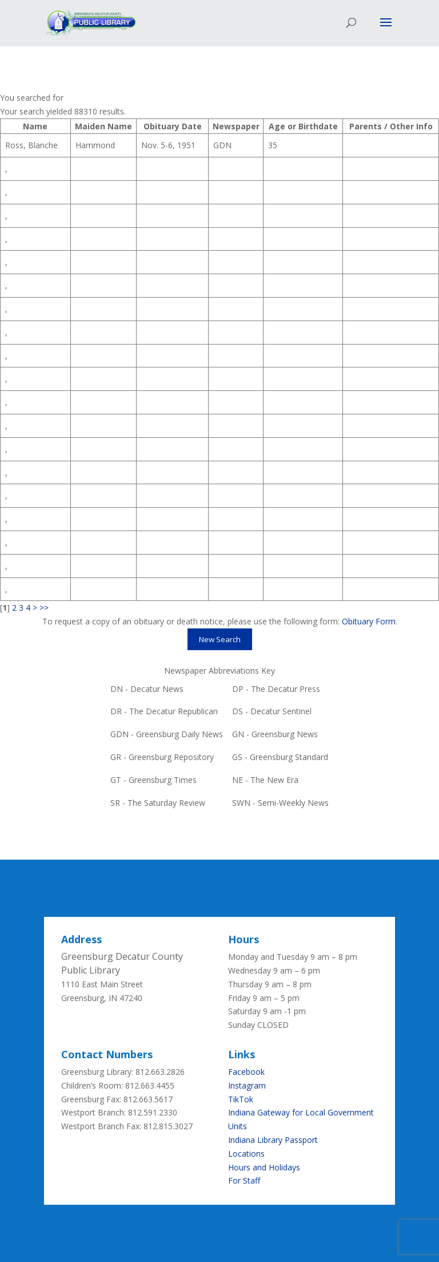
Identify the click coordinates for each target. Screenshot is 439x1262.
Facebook (246, 1071)
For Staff (244, 1180)
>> (44, 607)
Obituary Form (369, 621)
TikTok (240, 1099)
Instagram (247, 1085)
